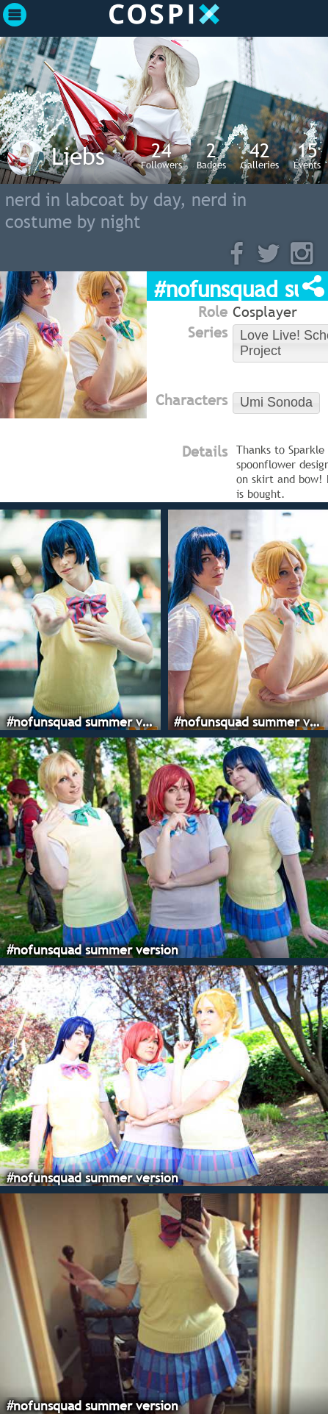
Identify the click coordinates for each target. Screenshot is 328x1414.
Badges (211, 155)
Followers (161, 155)
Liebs (78, 156)
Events (307, 155)
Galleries (260, 155)
